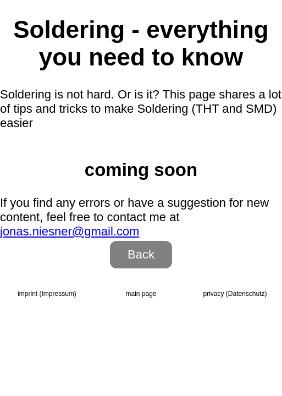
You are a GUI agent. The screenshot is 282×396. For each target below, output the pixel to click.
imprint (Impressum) (47, 294)
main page (140, 294)
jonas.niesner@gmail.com (69, 231)
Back (141, 254)
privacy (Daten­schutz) (235, 294)
